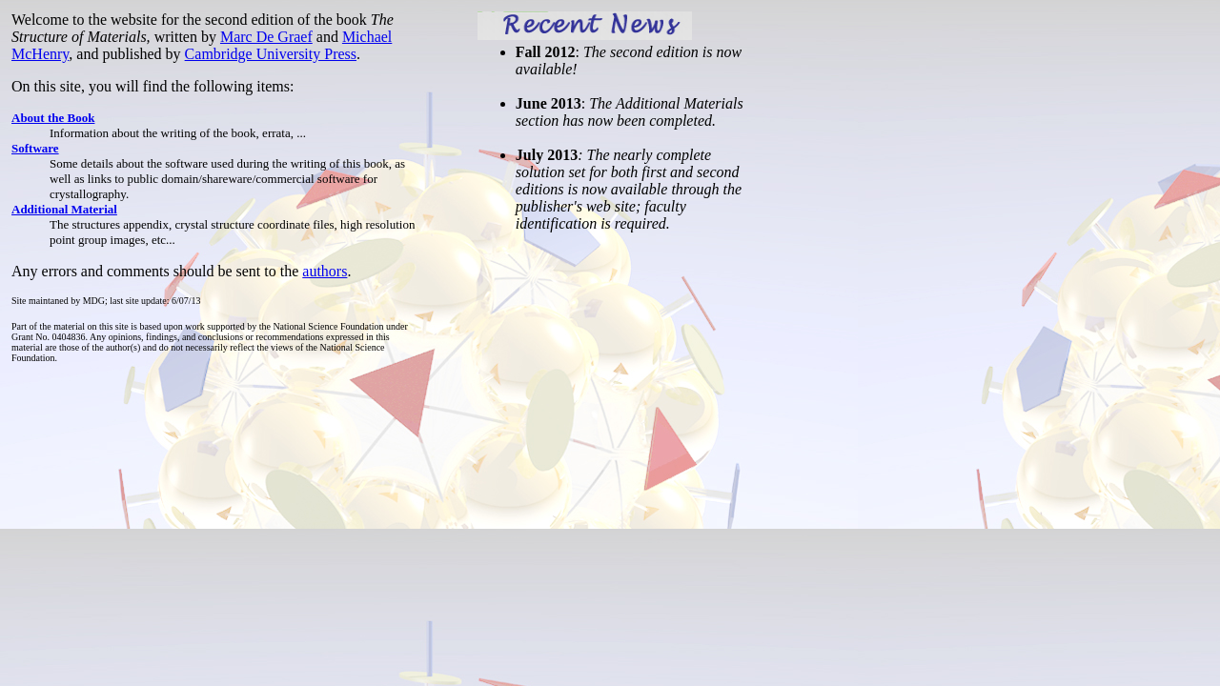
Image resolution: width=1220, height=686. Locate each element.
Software (35, 148)
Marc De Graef (266, 37)
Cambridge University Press (270, 54)
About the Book (52, 118)
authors (324, 271)
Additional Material (64, 209)
